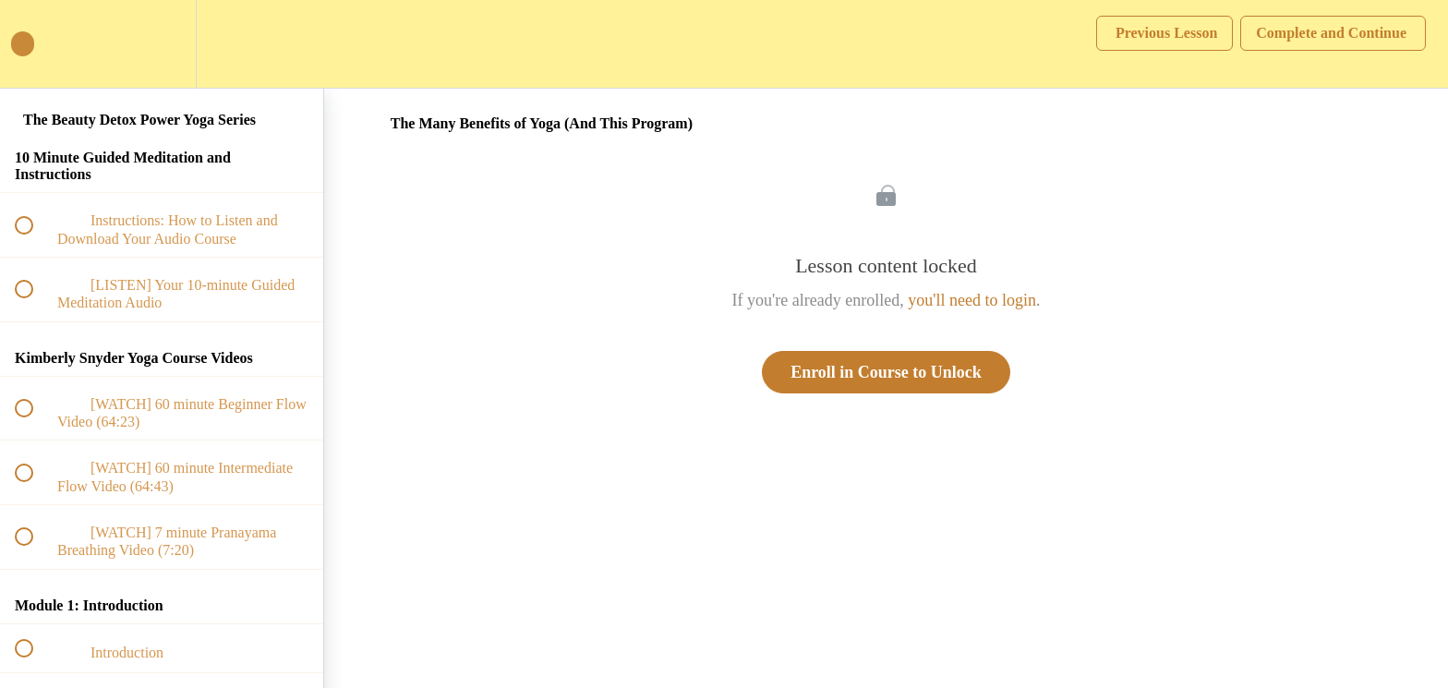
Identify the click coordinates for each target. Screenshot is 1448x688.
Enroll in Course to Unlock (886, 372)
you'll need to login (972, 300)
